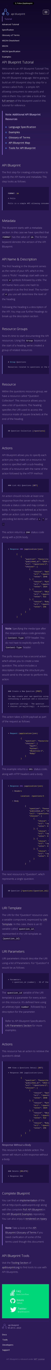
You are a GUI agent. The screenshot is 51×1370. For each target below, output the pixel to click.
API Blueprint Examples (19, 1214)
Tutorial (8, 19)
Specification (8, 29)
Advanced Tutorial (10, 24)
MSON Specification (11, 51)
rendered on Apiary (36, 1218)
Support (6, 1350)
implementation (28, 1200)
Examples (6, 56)
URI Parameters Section (18, 1025)
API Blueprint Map (19, 142)
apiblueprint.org (10, 1267)
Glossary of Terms (11, 35)
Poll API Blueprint (33, 1209)
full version (8, 100)
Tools (5, 1339)
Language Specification (22, 127)
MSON (5, 46)
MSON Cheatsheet (10, 40)
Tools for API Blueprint (22, 148)
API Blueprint (18, 14)
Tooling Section (19, 1262)
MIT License (39, 1359)
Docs (4, 1334)
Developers (7, 1344)
